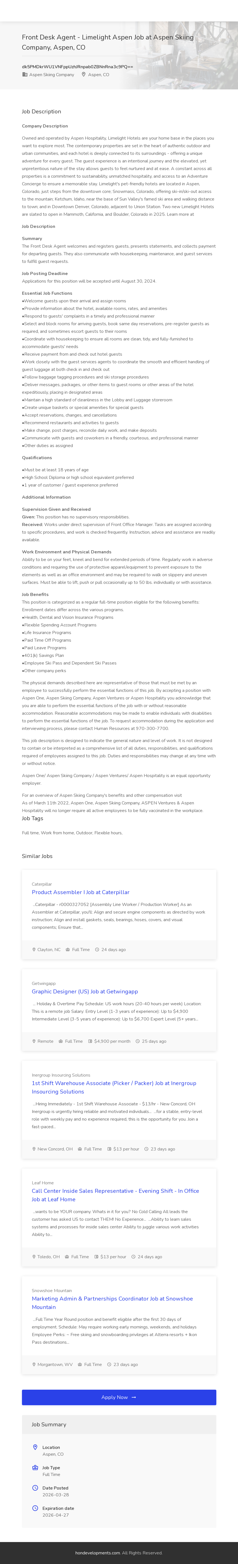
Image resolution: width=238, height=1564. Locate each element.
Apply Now (119, 1397)
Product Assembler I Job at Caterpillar (81, 892)
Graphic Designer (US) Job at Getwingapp (85, 991)
